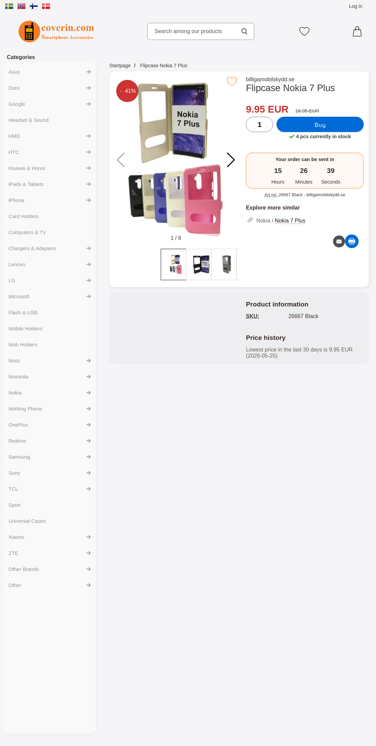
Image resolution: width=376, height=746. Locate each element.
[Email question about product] (339, 241)
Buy (320, 124)
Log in (355, 6)
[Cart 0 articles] (359, 31)
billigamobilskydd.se (270, 79)
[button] (231, 160)
